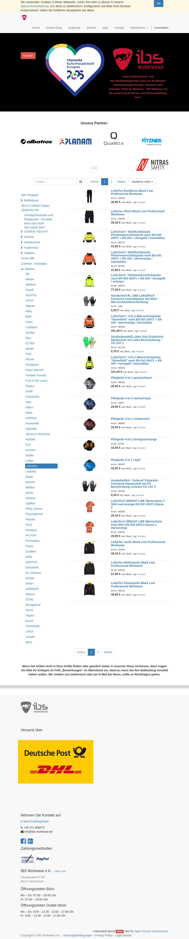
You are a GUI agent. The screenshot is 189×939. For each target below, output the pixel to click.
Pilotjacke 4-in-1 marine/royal (131, 398)
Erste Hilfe (28, 258)
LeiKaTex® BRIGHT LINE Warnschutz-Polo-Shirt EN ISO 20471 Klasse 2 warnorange (137, 524)
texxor (29, 620)
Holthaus (31, 418)
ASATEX (31, 295)
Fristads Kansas (36, 375)
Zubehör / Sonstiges (34, 263)
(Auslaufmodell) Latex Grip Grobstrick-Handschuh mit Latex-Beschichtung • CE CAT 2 (137, 340)
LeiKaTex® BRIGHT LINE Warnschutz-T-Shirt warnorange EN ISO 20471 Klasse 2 (138, 504)
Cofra (29, 322)
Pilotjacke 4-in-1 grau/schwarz (131, 377)
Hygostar (31, 428)
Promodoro (33, 540)
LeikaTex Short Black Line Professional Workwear (138, 213)
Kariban (31, 439)
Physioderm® (34, 514)
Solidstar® (32, 588)
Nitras (29, 492)
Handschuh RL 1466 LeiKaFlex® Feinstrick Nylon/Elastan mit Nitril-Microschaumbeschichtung (134, 299)
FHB (28, 354)
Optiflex (30, 503)
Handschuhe (32, 242)
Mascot (30, 482)
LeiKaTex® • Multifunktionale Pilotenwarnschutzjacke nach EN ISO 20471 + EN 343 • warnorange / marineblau (136, 257)
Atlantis (30, 306)
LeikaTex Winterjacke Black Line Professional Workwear (133, 564)
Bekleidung (31, 200)
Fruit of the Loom (36, 380)
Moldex (30, 487)
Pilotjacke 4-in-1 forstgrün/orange (134, 439)
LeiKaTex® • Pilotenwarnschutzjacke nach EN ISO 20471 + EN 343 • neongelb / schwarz (138, 278)
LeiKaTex (32, 466)
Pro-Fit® (31, 535)
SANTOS (31, 562)
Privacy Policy (104, 935)
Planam (30, 519)
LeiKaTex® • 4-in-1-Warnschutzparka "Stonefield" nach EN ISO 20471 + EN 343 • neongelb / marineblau (136, 360)
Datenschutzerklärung (35, 6)
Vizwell (30, 636)
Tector (29, 610)
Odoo (120, 931)
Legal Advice (123, 935)
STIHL (30, 599)
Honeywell (32, 423)
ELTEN (30, 343)
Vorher (94, 181)
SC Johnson (33, 572)
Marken (29, 269)
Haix (28, 402)
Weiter (121, 181)
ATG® (29, 300)
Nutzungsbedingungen (77, 935)
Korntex (31, 450)
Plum (29, 524)
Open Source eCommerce (151, 931)
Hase (29, 412)
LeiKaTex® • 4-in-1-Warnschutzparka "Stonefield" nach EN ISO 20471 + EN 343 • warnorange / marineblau (136, 319)
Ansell (29, 290)
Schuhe (29, 237)
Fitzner (30, 359)
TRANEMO (33, 626)
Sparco (30, 594)
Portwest (31, 530)
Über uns (60, 871)
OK (159, 3)
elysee (30, 348)
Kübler (30, 455)
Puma (29, 546)
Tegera (30, 615)
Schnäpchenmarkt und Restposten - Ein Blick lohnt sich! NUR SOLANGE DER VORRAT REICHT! (38, 223)
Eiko (28, 338)
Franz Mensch (35, 370)
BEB (28, 316)
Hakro (29, 407)
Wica (29, 642)
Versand (141, 202)
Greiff (29, 391)
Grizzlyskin (33, 396)
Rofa (29, 556)
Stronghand (33, 604)
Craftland (31, 327)
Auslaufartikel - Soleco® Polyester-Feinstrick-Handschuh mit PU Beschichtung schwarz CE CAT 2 (135, 483)
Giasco (30, 386)
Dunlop (30, 332)
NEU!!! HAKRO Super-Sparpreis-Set (35, 207)
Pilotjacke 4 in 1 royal (125, 459)
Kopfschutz (31, 247)
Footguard (32, 364)
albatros (31, 284)
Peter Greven (34, 508)
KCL (28, 444)
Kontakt (28, 55)
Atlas (29, 311)
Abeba (30, 279)
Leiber (30, 460)
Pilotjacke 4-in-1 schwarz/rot (130, 418)
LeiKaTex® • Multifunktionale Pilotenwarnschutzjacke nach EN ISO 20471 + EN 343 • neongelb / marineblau (138, 235)
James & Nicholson (38, 434)
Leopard (31, 471)
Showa (30, 578)
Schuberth (32, 567)
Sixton (30, 583)
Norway (30, 498)
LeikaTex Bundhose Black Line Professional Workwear (132, 192)
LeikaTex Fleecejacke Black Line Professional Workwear (133, 584)
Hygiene (29, 253)
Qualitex (31, 551)
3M (28, 274)
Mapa (29, 476)
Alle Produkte (29, 195)
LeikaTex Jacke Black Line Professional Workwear (138, 543)
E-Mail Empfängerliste (35, 821)
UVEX (29, 631)
